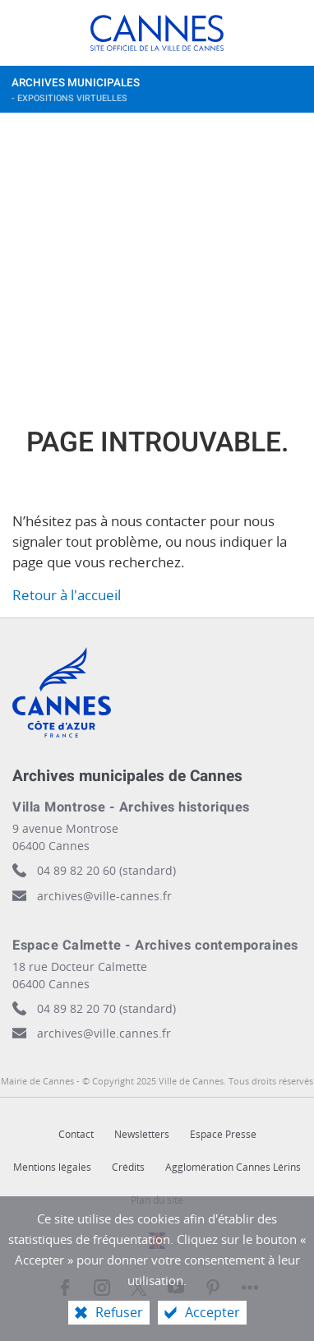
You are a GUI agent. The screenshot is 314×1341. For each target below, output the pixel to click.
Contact (76, 1134)
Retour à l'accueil (66, 594)
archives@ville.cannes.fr (104, 1033)
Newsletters (141, 1134)
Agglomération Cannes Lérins (233, 1167)
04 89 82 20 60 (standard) (106, 870)
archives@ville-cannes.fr (104, 896)
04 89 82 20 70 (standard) (106, 1008)
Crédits (128, 1167)
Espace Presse (223, 1134)
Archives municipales (141, 94)
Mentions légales (52, 1167)
